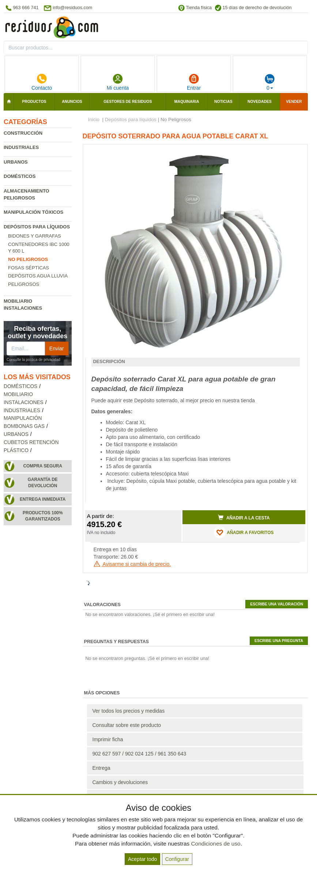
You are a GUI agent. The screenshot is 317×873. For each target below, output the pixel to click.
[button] (293, 153)
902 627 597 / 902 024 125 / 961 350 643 (139, 754)
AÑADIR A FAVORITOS (243, 532)
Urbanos (16, 162)
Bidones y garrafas (34, 236)
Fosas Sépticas (28, 268)
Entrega (101, 768)
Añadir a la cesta (244, 518)
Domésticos (19, 176)
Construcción (23, 133)
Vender (294, 102)
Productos (34, 102)
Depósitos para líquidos (37, 227)
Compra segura (42, 466)
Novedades (260, 102)
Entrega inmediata (42, 499)
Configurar (177, 859)
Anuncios (72, 102)
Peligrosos (23, 284)
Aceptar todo (142, 859)
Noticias (223, 102)
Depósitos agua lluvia (38, 276)
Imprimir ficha (108, 739)
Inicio (94, 119)
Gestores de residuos (127, 102)
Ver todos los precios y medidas (129, 711)
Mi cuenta (118, 82)
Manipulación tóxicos (33, 212)
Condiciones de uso (215, 843)
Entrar (194, 82)
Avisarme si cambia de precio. (132, 564)
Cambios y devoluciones (120, 782)
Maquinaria (186, 102)
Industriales (21, 147)
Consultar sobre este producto (127, 725)
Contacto (41, 82)
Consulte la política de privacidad (33, 360)
